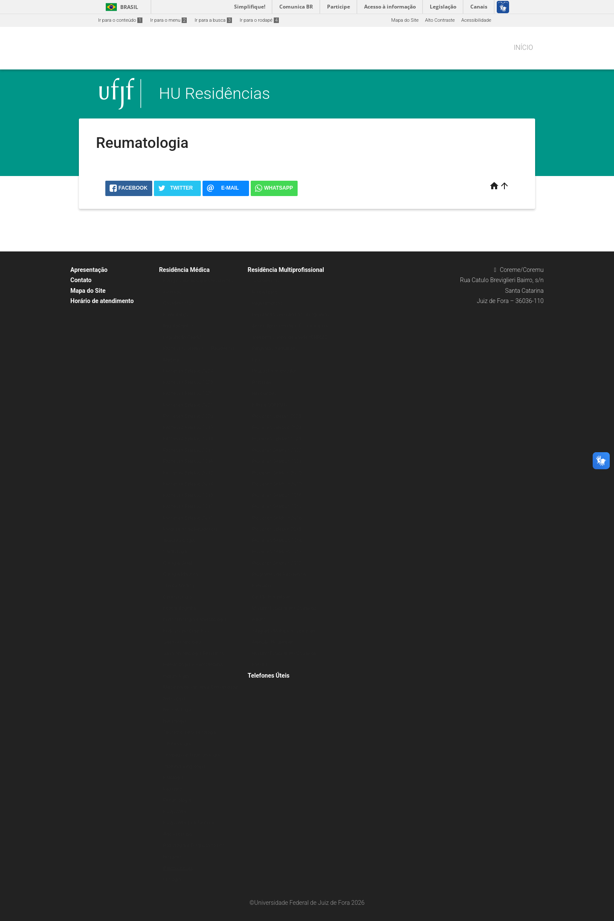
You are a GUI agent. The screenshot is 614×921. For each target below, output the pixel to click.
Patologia (173, 777)
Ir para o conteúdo (120, 20)
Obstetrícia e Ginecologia (190, 732)
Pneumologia (177, 800)
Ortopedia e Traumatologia (191, 755)
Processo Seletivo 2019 (188, 427)
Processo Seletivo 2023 (188, 382)
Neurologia (174, 721)
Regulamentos (178, 326)
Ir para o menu (168, 20)
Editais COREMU (269, 405)
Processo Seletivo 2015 (188, 473)
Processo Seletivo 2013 (188, 495)
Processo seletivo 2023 (276, 439)
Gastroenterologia (182, 642)
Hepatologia (176, 676)
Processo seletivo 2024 (276, 427)
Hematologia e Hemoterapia (193, 664)
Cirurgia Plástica (180, 574)
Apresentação (88, 269)
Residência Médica (184, 269)
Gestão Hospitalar (271, 597)
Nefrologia (174, 699)
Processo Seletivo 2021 (188, 405)
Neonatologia (177, 710)
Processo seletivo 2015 (276, 529)
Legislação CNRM (182, 337)
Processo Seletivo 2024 (188, 371)
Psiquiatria (174, 811)
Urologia (172, 879)
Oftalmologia (177, 744)
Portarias (262, 382)
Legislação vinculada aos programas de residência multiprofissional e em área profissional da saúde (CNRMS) (291, 326)
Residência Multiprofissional (286, 269)
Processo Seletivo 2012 (188, 506)
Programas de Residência (190, 529)
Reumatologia (178, 868)
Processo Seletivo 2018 (188, 439)
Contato (81, 280)
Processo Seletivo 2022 (188, 393)
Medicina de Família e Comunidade (200, 687)
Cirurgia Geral (177, 563)
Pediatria (172, 789)
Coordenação (177, 303)
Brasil (120, 7)
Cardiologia (175, 551)
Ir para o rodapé (259, 20)
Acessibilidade (476, 20)
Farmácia (262, 586)
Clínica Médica (178, 586)
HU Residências (214, 93)
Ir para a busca (213, 20)
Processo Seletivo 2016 (188, 461)
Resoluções (264, 393)
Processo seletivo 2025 (276, 416)
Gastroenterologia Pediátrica (193, 653)
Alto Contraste (440, 20)
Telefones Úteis (269, 675)
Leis (256, 360)
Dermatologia (177, 597)
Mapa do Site (404, 20)
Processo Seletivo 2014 (188, 484)
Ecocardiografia (180, 608)
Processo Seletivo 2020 (188, 416)
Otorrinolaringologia (184, 766)
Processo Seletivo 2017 (188, 450)
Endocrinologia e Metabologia (194, 619)
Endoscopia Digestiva (186, 631)
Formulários (176, 315)
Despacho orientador (274, 371)
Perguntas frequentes (275, 348)
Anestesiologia (179, 540)
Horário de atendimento (102, 300)
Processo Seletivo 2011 (188, 518)
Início (523, 47)
